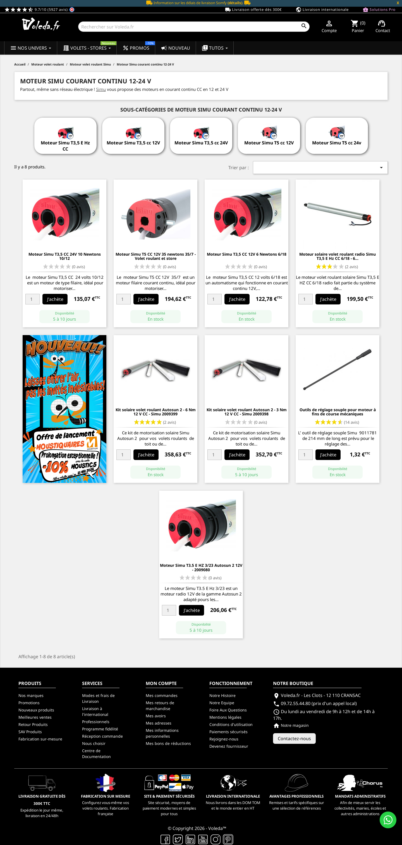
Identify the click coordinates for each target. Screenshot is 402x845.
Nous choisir (94, 743)
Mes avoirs (156, 715)
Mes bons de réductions (168, 743)
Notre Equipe (221, 702)
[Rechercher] (194, 26)
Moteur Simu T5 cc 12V (269, 143)
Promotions (29, 702)
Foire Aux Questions (228, 710)
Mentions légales (225, 717)
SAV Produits (30, 731)
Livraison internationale (322, 10)
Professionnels (95, 721)
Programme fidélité (100, 729)
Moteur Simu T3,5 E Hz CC (65, 146)
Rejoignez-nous (223, 739)
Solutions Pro (379, 10)
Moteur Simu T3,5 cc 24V (201, 143)
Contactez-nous (294, 738)
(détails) (235, 2)
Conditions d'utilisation (231, 724)
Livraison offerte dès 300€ (253, 10)
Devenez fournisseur (228, 746)
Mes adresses (158, 723)
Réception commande (102, 736)
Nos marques (31, 695)
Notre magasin (291, 725)
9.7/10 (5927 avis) (39, 9)
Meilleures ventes (35, 717)
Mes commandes (162, 695)
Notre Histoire (222, 695)
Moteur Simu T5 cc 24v (336, 143)
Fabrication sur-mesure (40, 739)
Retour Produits (33, 724)
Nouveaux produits (36, 710)
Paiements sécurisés (228, 731)
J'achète (55, 299)
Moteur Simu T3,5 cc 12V (133, 143)
